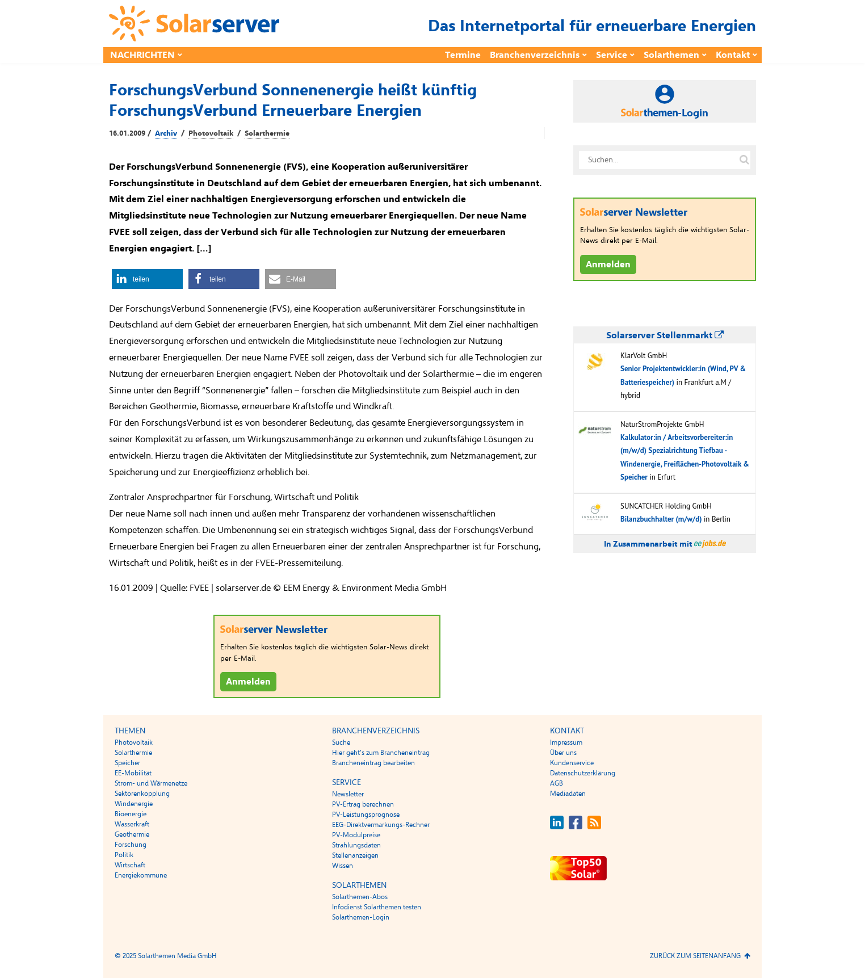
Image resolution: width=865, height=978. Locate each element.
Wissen (342, 865)
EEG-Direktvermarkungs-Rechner (381, 824)
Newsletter (348, 794)
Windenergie (134, 803)
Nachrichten (142, 55)
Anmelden (248, 681)
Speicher (127, 762)
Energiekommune (141, 875)
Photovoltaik (210, 133)
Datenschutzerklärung (582, 773)
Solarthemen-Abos (360, 896)
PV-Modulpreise (356, 835)
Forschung (130, 844)
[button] (147, 279)
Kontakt (733, 55)
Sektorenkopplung (142, 793)
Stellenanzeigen (355, 855)
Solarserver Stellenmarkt (665, 335)
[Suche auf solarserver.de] (744, 160)
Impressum (566, 742)
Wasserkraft (132, 824)
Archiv (166, 133)
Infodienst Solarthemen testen (376, 907)
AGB (556, 783)
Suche (341, 742)
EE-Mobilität (133, 773)
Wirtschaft (130, 865)
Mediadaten (568, 793)
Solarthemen (671, 55)
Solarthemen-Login (360, 917)
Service (611, 55)
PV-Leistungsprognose (366, 814)
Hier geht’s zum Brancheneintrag (381, 752)
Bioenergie (130, 814)
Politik (124, 854)
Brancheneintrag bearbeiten (373, 762)
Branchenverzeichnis (535, 55)
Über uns (563, 752)
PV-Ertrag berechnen (363, 804)
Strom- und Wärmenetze (151, 783)
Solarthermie (267, 133)
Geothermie (132, 834)
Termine (463, 55)
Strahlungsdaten (356, 845)
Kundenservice (572, 762)
